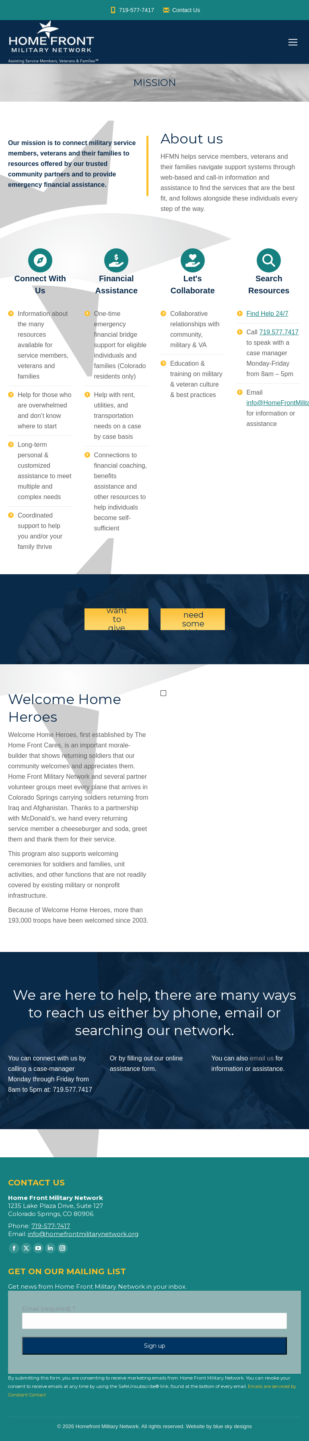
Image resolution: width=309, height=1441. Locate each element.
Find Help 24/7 (267, 313)
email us (262, 1058)
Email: (18, 1234)
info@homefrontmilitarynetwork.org (83, 1234)
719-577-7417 (131, 10)
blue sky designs (232, 1426)
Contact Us (181, 10)
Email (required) (48, 1308)
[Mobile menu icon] (293, 42)
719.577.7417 (279, 332)
